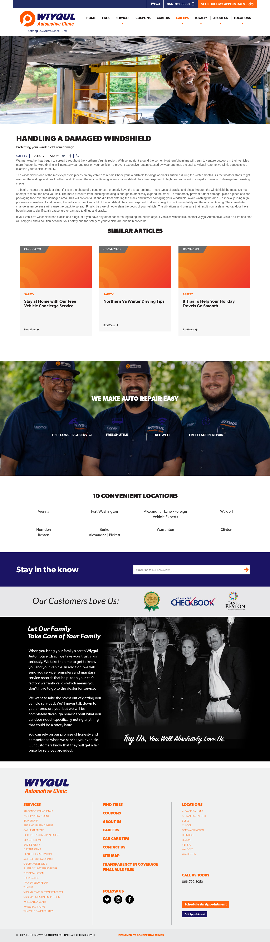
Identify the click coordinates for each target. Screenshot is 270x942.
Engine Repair (32, 844)
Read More (31, 329)
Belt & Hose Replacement (38, 825)
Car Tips (182, 18)
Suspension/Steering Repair (40, 868)
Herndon (43, 529)
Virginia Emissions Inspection (42, 896)
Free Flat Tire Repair (206, 435)
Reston (43, 534)
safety (21, 156)
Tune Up (28, 887)
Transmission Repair (36, 882)
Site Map (111, 855)
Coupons (143, 18)
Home (90, 18)
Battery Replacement (36, 815)
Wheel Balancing (34, 906)
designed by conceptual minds (141, 935)
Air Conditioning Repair (38, 810)
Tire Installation (34, 872)
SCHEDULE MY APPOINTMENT (227, 4)
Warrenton (165, 529)
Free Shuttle (117, 435)
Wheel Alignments (35, 901)
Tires (105, 18)
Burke (104, 529)
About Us (220, 18)
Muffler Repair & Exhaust (38, 858)
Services (122, 18)
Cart (155, 4)
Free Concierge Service (72, 435)
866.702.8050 (181, 4)
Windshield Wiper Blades (38, 911)
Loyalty (201, 18)
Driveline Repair (33, 839)
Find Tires (113, 804)
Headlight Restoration (38, 853)
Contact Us (114, 847)
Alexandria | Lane (192, 810)
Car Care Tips (116, 838)
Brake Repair (31, 820)
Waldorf (226, 511)
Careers (163, 18)
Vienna (43, 511)
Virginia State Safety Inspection (43, 892)
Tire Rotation (31, 877)
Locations (242, 18)
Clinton (226, 529)
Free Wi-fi (161, 435)
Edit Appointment (195, 913)
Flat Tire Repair (32, 849)
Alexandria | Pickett (104, 534)
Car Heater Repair (34, 830)
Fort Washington (104, 511)
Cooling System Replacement (42, 834)
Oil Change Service (35, 863)
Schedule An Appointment (206, 904)
